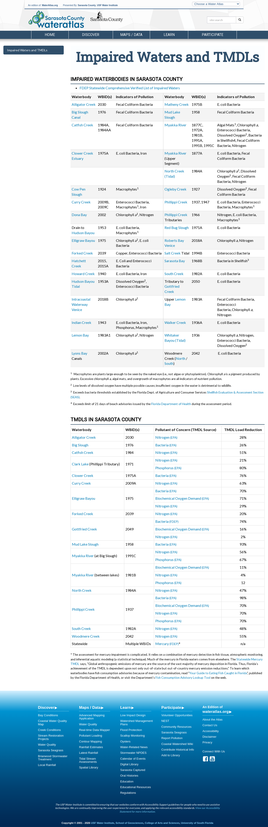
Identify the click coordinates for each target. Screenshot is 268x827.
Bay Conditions (48, 715)
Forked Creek (82, 253)
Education (127, 781)
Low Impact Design (133, 715)
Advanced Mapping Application (92, 717)
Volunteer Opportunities (177, 715)
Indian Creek (81, 322)
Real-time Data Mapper (94, 730)
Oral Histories (129, 775)
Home (50, 35)
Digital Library (129, 764)
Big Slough (80, 445)
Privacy (207, 742)
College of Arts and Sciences (162, 823)
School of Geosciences (129, 823)
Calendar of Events (133, 758)
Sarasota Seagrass (50, 750)
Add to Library (170, 755)
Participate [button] (212, 35)
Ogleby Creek (175, 189)
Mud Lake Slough (85, 544)
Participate (171, 707)
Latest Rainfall (88, 752)
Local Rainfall (47, 765)
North (181, 358)
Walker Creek (175, 322)
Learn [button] (169, 35)
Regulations (128, 792)
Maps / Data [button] (131, 35)
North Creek (82, 590)
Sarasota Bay (175, 261)
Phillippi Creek (176, 202)
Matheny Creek (177, 104)
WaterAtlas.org (50, 5)
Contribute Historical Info (177, 749)
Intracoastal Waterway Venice (81, 304)
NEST (165, 721)
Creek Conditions (49, 730)
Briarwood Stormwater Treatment (52, 757)
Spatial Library (88, 767)
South (169, 363)
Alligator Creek (84, 104)
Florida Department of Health (171, 404)
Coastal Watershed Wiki (177, 744)
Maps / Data (90, 707)
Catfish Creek (82, 125)
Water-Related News (134, 747)
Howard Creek (83, 273)
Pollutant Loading (90, 735)
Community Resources (176, 726)
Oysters (125, 741)
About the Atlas (212, 719)
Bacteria (165, 445)
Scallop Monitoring (132, 735)
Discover (46, 707)
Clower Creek (82, 475)
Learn (125, 707)
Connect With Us (213, 751)
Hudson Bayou (83, 233)
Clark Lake (80, 464)
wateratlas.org (215, 711)
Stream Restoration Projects (51, 737)
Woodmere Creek (86, 636)
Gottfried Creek (84, 529)
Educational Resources (135, 787)
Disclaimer (209, 736)
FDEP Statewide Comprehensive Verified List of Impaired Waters (130, 88)
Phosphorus (168, 468)
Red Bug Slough (177, 227)
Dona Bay (79, 214)
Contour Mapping (90, 741)
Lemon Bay (80, 335)
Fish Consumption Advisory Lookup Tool (182, 677)
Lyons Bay (79, 353)
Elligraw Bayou (83, 240)
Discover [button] (90, 35)
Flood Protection (131, 730)
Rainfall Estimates (91, 747)
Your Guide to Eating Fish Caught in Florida (218, 673)
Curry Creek (81, 202)
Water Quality (47, 744)
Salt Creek (173, 253)
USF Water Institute (107, 5)
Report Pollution (172, 738)
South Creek (174, 273)
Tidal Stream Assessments (88, 760)
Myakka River (175, 125)
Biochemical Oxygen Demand (182, 498)
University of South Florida (197, 823)
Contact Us (209, 725)
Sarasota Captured (132, 770)
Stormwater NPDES (133, 752)
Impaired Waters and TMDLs (27, 50)
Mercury (167, 643)
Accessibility (210, 731)
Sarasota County (87, 5)
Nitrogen (166, 437)
